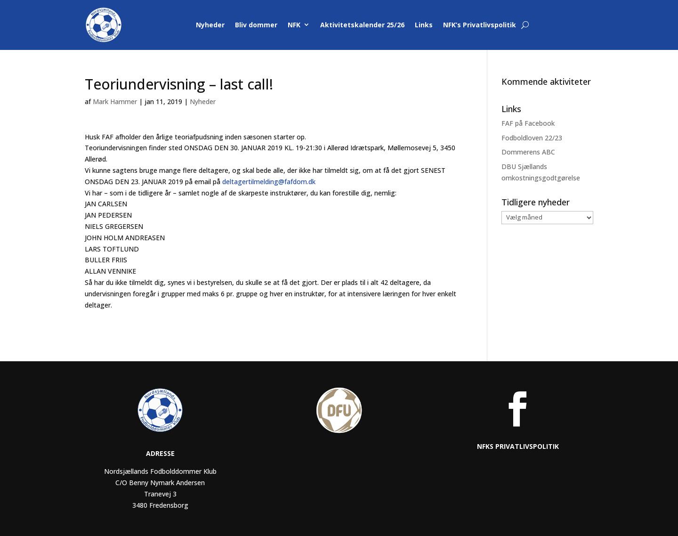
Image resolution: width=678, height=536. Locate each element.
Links (424, 24)
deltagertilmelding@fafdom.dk (268, 181)
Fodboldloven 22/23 (531, 137)
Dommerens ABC (528, 151)
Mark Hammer (115, 101)
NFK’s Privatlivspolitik (479, 24)
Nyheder (210, 24)
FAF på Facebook (528, 123)
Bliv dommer (256, 24)
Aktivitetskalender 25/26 (362, 24)
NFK (294, 24)
